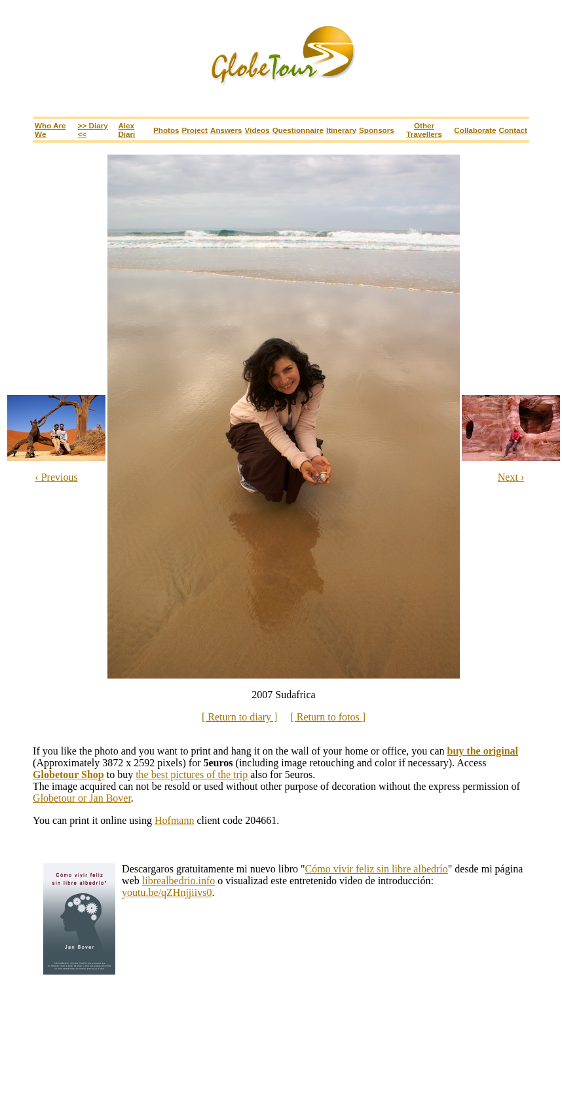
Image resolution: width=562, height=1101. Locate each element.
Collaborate (475, 130)
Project (194, 130)
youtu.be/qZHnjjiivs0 (167, 892)
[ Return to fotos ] (327, 716)
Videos (257, 130)
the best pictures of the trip (192, 774)
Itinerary (341, 130)
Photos (166, 130)
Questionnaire (298, 130)
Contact (513, 130)
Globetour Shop (68, 774)
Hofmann (174, 820)
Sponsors (376, 130)
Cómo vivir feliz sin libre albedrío (376, 868)
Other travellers (423, 129)
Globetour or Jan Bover (82, 798)
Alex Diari (126, 129)
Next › (511, 477)
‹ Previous (56, 477)
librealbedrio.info (178, 880)
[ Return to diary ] (240, 716)
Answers (226, 130)
